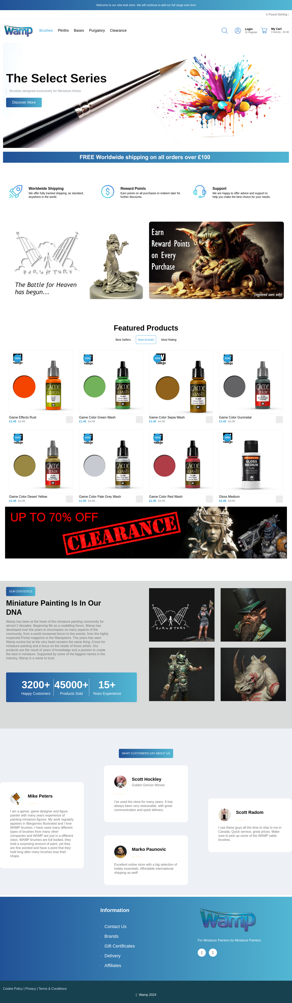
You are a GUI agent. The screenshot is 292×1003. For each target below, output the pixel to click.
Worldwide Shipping (46, 189)
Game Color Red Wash (165, 496)
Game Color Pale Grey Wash (100, 496)
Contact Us (115, 926)
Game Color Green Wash (97, 417)
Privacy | (32, 988)
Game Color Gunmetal (235, 417)
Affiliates (112, 965)
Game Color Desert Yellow (28, 496)
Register (253, 32)
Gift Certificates (119, 946)
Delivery (112, 955)
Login (249, 29)
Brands (111, 936)
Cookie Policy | (14, 988)
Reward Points (133, 189)
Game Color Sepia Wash (167, 417)
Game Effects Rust (22, 417)
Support (220, 189)
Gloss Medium (229, 496)
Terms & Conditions (53, 988)
